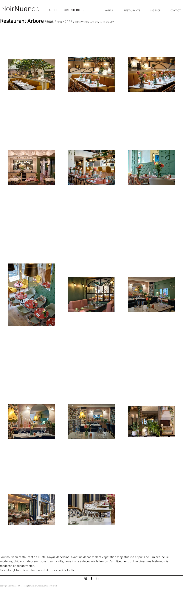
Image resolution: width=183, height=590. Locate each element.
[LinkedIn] (97, 578)
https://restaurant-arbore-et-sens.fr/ (94, 22)
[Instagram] (86, 578)
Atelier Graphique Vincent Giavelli (44, 586)
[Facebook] (91, 578)
